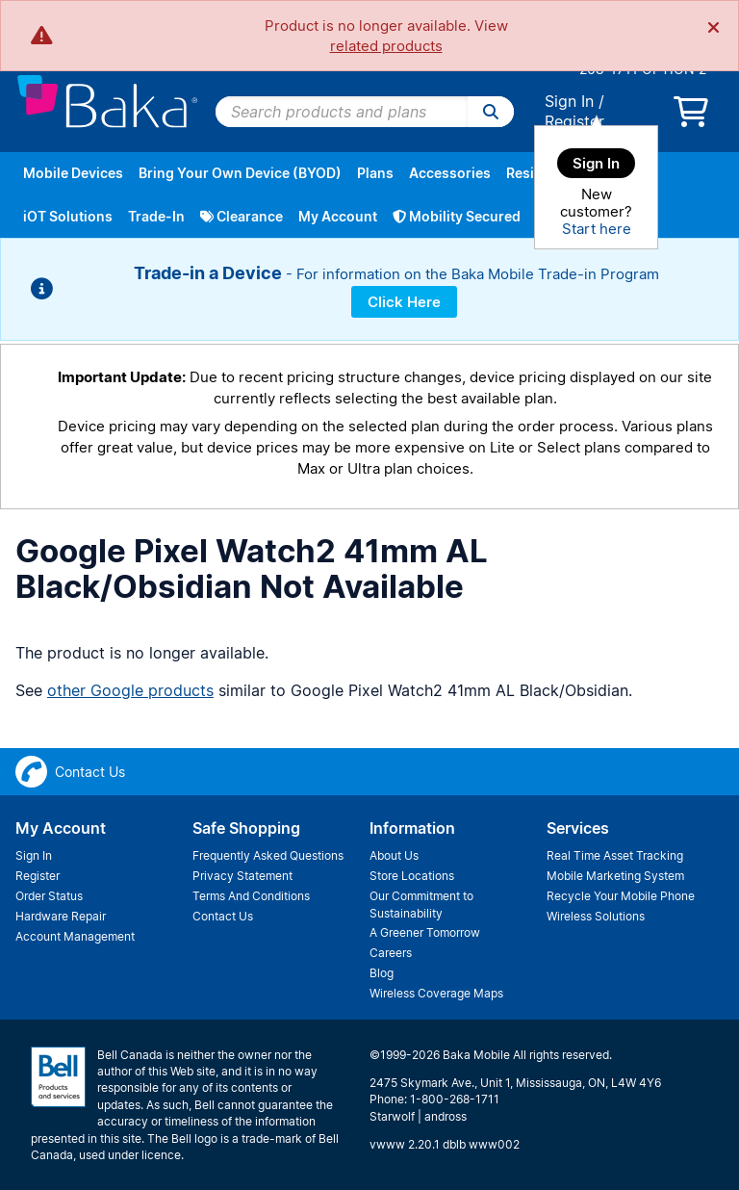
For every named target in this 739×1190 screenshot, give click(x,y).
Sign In (569, 101)
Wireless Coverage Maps (436, 993)
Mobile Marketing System (615, 875)
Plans (375, 173)
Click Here (404, 302)
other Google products (130, 690)
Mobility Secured (457, 216)
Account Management (75, 936)
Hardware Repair (60, 916)
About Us (394, 855)
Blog (382, 973)
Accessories (450, 173)
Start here (596, 229)
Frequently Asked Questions (268, 855)
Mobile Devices (73, 173)
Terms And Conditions (251, 896)
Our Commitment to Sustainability (421, 904)
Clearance (241, 216)
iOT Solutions (68, 216)
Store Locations (412, 875)
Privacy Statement (242, 875)
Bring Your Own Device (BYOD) (240, 173)
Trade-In (156, 216)
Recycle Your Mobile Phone (621, 896)
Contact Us (222, 916)
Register (574, 121)
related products (386, 46)
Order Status (49, 896)
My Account (337, 216)
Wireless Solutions (596, 916)
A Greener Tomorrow (425, 932)
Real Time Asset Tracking (615, 855)
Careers (391, 952)
